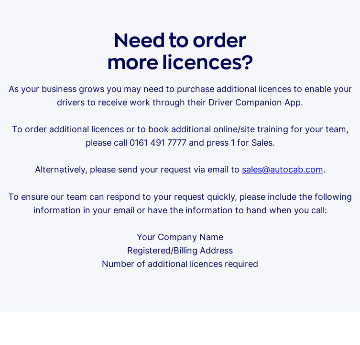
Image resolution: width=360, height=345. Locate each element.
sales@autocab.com (282, 169)
